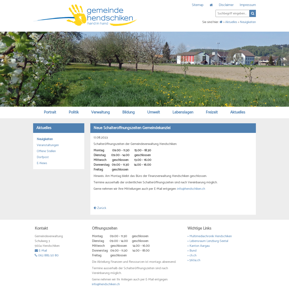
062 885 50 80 (47, 255)
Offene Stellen (46, 151)
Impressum (248, 5)
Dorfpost (43, 157)
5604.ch (194, 260)
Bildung (128, 112)
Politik (74, 112)
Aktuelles (231, 22)
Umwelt (153, 112)
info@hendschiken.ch (191, 189)
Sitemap (198, 5)
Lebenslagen (182, 112)
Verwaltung (100, 112)
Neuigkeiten (248, 22)
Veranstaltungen (48, 145)
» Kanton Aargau (198, 246)
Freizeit (212, 112)
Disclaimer (226, 5)
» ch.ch (191, 255)
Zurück (100, 208)
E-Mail (41, 250)
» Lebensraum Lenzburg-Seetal (207, 241)
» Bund (191, 250)
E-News (42, 163)
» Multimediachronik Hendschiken (209, 236)
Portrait (50, 112)
